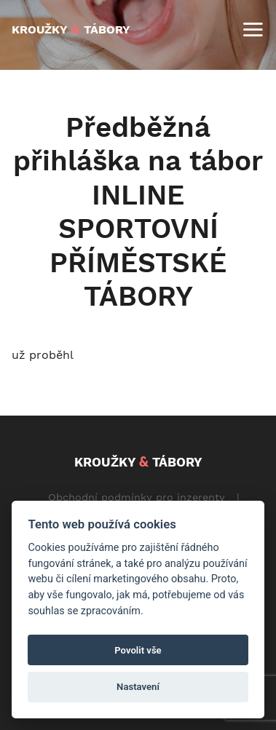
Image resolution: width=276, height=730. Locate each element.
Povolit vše (137, 650)
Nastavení (138, 686)
